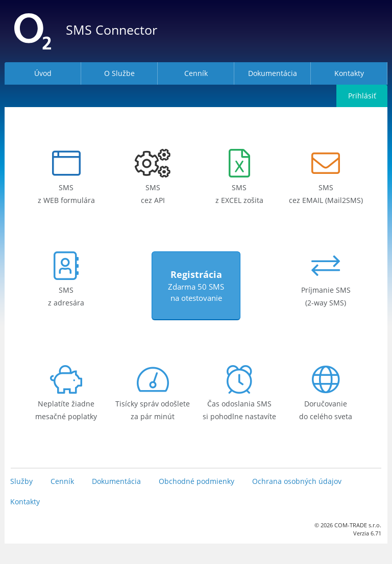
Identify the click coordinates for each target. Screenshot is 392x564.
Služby (21, 481)
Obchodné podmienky (196, 481)
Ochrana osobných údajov (296, 481)
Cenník (62, 481)
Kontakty (25, 501)
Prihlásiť (362, 95)
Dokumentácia (116, 481)
